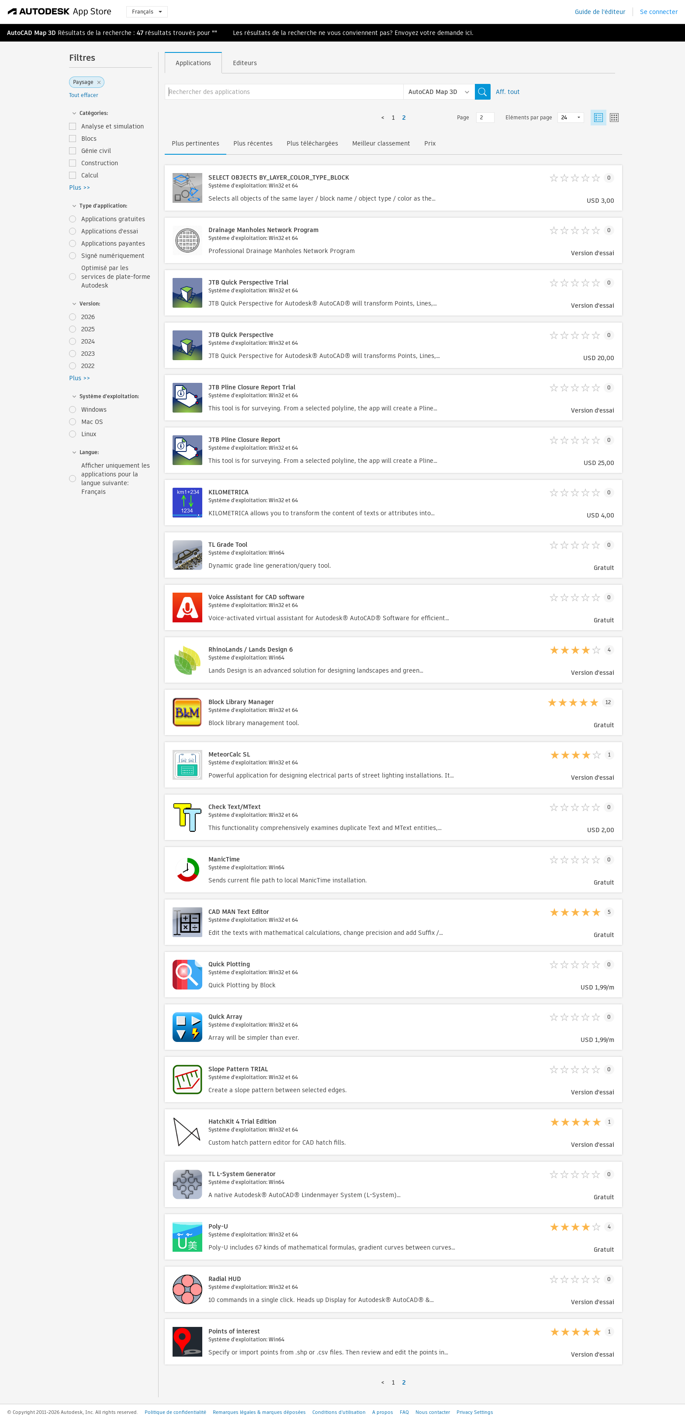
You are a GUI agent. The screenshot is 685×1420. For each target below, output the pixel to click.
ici (468, 32)
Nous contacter (432, 1412)
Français (147, 11)
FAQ (404, 1412)
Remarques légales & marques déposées (259, 1412)
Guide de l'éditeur (600, 11)
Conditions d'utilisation (339, 1412)
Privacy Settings (475, 1412)
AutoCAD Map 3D (31, 32)
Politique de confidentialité (175, 1412)
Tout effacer (83, 95)
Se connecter (659, 11)
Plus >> (79, 187)
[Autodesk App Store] (59, 11)
